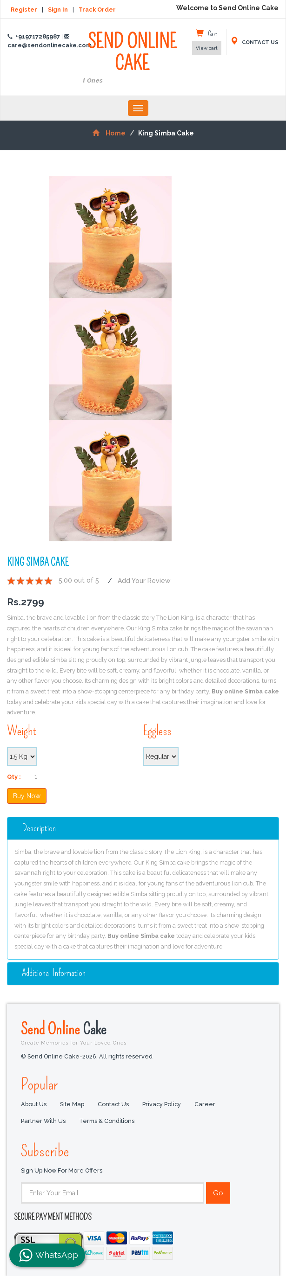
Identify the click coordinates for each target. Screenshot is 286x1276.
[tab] (143, 828)
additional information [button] (54, 973)
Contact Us (113, 1104)
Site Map (72, 1104)
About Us (34, 1104)
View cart (207, 48)
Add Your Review (144, 580)
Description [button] (39, 828)
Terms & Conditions (106, 1120)
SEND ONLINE (132, 58)
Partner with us (43, 1120)
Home (109, 133)
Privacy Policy (161, 1104)
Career (204, 1104)
